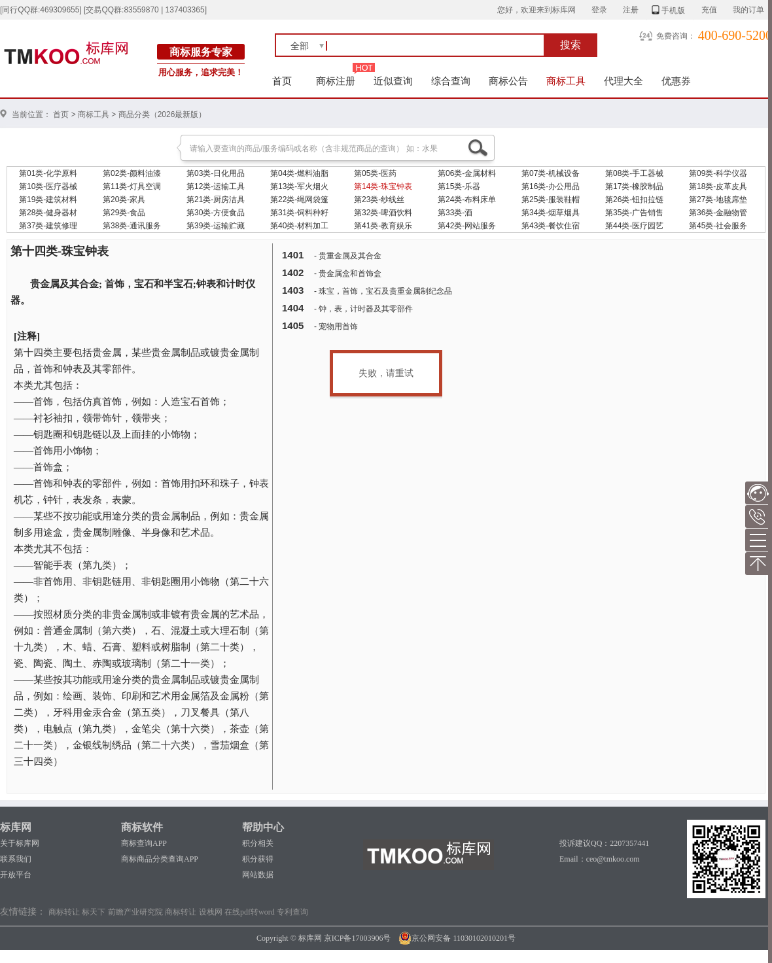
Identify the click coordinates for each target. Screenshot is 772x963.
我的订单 (748, 9)
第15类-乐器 (459, 186)
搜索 (570, 44)
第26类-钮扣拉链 (634, 199)
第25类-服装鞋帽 (550, 199)
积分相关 (257, 843)
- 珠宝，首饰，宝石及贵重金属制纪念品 (383, 291)
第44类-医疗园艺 (634, 225)
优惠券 (676, 80)
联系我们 (15, 859)
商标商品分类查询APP (159, 859)
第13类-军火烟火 (299, 186)
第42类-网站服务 (467, 225)
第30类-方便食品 (215, 212)
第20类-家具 (124, 199)
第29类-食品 (124, 212)
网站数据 (257, 874)
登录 (599, 9)
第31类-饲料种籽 (299, 212)
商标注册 (335, 80)
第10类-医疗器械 (48, 186)
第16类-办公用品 (550, 186)
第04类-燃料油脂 (299, 173)
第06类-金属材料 (467, 173)
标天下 (93, 912)
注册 (631, 9)
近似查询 (393, 80)
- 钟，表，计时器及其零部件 (363, 308)
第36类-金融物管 (718, 212)
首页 (282, 80)
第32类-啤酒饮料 (383, 212)
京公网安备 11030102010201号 (457, 938)
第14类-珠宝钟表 (383, 186)
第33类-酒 (455, 212)
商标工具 (566, 80)
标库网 (15, 827)
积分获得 (257, 859)
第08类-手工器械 (634, 173)
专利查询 (292, 912)
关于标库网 (19, 843)
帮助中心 (263, 827)
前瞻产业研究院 (135, 912)
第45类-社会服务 (718, 225)
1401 (293, 254)
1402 (293, 272)
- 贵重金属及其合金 (347, 255)
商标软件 (142, 827)
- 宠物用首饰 (336, 326)
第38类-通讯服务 (132, 225)
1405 (293, 325)
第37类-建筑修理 (48, 225)
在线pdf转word (249, 912)
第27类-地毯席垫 (718, 199)
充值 (709, 9)
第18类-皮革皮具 (718, 186)
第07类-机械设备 (550, 173)
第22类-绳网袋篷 (299, 199)
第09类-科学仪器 (718, 173)
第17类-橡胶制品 (634, 186)
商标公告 (508, 80)
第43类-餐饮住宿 (550, 225)
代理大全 (623, 80)
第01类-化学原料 (48, 173)
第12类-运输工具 (215, 186)
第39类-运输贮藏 (215, 225)
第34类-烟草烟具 (550, 212)
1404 (293, 307)
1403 (293, 290)
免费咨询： (675, 36)
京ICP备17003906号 (357, 938)
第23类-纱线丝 (379, 199)
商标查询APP (144, 843)
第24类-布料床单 (467, 199)
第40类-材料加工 (299, 225)
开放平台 (15, 874)
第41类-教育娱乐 (383, 225)
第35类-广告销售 (634, 212)
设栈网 (210, 912)
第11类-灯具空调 (132, 186)
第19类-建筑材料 (48, 199)
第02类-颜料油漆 (132, 173)
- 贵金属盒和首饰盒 (347, 273)
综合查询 (450, 80)
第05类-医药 (375, 173)
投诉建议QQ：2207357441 (604, 843)
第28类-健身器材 (48, 212)
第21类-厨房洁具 (215, 199)
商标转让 (64, 912)
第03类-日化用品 (215, 173)
